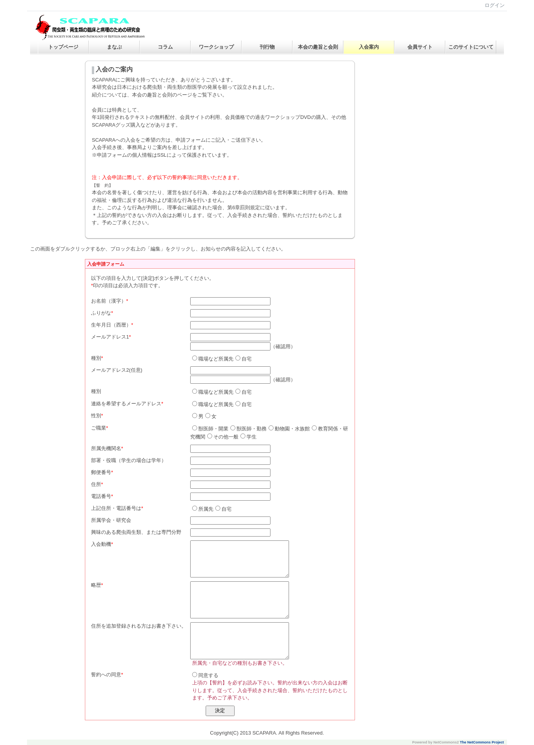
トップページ (63, 47)
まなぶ (114, 47)
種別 (96, 358)
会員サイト (420, 47)
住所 (96, 484)
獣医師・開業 (210, 429)
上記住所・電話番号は (116, 508)
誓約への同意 (106, 674)
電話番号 (101, 496)
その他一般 (222, 437)
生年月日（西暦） (111, 325)
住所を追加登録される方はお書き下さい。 (138, 626)
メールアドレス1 (110, 337)
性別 (96, 415)
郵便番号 (101, 472)
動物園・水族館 (289, 429)
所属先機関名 (106, 448)
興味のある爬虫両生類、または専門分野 (136, 532)
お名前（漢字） (108, 301)
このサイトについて (470, 47)
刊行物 (267, 47)
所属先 (202, 509)
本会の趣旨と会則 (318, 47)
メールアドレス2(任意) (116, 370)
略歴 (96, 585)
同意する (205, 675)
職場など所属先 (212, 359)
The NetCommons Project (482, 742)
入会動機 (101, 544)
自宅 (243, 359)
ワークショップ (216, 47)
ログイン (495, 5)
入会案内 (369, 47)
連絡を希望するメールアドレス (126, 403)
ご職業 (98, 428)
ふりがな (101, 313)
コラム (165, 47)
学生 (248, 437)
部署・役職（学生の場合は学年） (128, 460)
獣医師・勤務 (248, 429)
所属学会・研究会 (111, 520)
